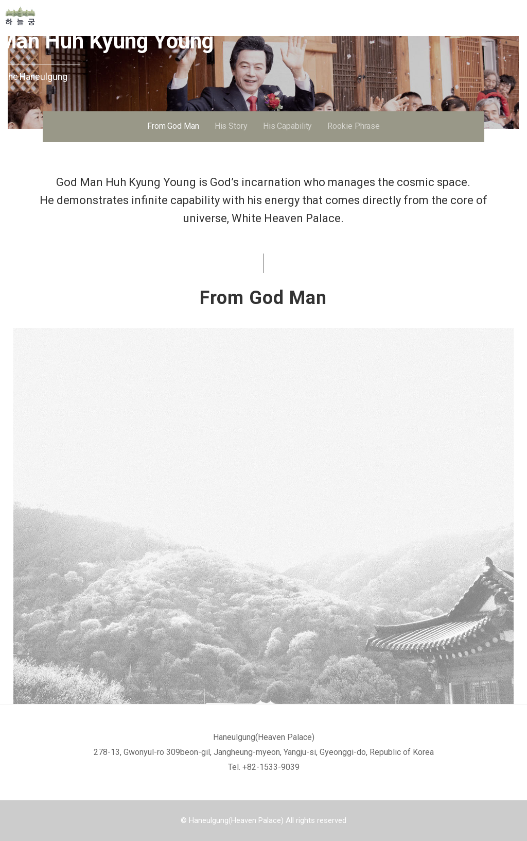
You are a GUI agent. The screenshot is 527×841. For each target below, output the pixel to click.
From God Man (173, 126)
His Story (231, 126)
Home (61, 16)
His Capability (287, 126)
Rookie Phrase (353, 126)
